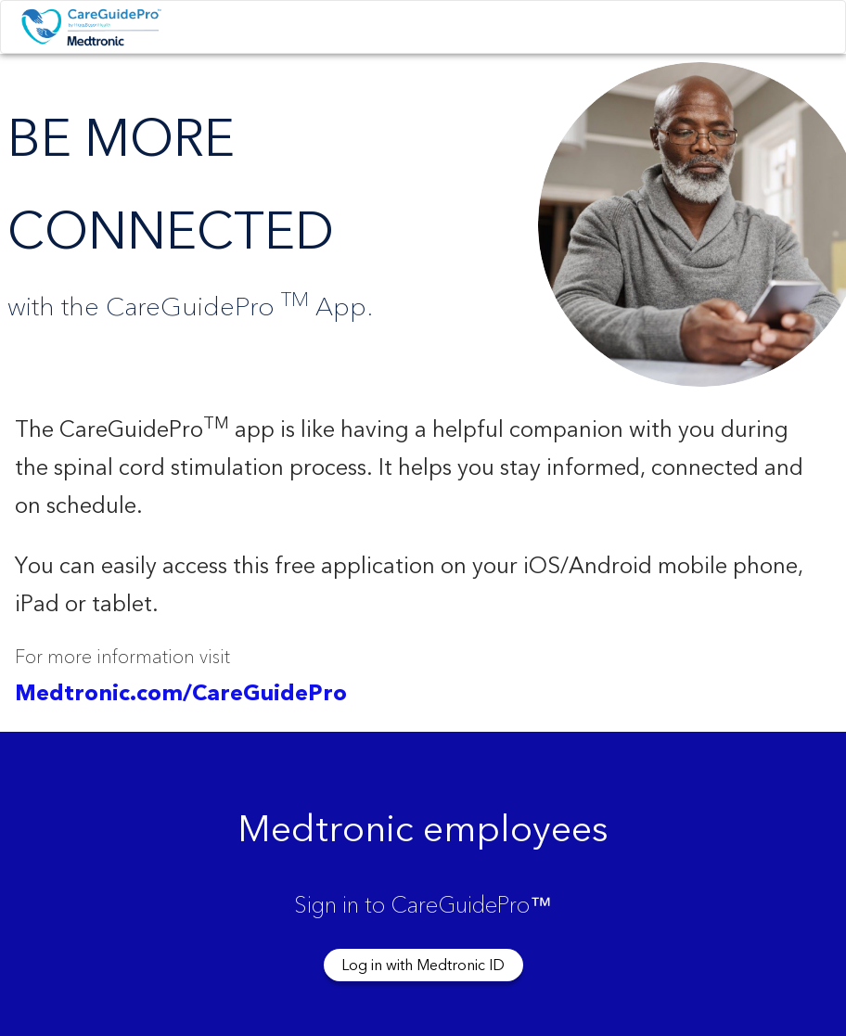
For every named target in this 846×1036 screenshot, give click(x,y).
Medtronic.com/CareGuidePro (181, 693)
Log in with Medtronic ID (423, 965)
